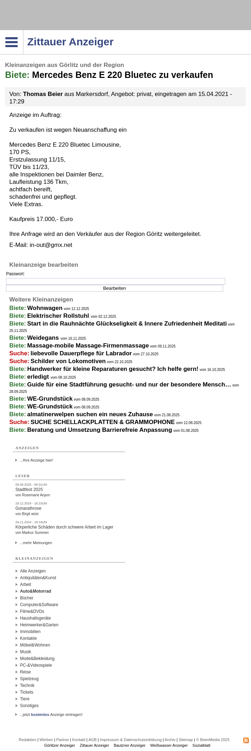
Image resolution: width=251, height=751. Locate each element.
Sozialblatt (202, 745)
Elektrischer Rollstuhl (59, 315)
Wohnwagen (45, 308)
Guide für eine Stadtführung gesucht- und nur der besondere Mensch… (129, 384)
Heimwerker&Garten (39, 625)
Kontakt (78, 740)
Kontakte (28, 638)
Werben (46, 740)
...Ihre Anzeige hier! (36, 460)
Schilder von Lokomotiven (68, 361)
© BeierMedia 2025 (212, 740)
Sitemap (186, 740)
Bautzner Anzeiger (130, 745)
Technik (27, 685)
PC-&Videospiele (36, 665)
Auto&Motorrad (35, 591)
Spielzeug (29, 679)
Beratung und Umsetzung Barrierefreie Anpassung (99, 430)
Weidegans (44, 337)
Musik (25, 652)
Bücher (26, 598)
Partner (62, 740)
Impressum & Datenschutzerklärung (131, 740)
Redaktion (27, 740)
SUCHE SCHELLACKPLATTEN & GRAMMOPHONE (102, 422)
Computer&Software (39, 604)
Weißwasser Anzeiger (169, 745)
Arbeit (25, 584)
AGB (93, 740)
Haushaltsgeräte (35, 618)
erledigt (39, 376)
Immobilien (30, 631)
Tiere (24, 699)
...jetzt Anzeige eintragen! (50, 714)
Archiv (170, 740)
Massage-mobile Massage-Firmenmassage (88, 345)
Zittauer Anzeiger (94, 745)
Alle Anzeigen (33, 571)
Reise (25, 672)
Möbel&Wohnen (35, 645)
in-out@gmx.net (51, 245)
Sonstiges (29, 705)
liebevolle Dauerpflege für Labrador (81, 353)
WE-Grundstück (50, 398)
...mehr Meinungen (35, 542)
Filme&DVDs (32, 611)
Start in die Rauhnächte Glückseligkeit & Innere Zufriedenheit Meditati (127, 323)
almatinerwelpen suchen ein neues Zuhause (90, 414)
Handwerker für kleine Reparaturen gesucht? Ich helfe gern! (113, 369)
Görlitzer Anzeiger (59, 745)
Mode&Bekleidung (37, 658)
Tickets (26, 692)
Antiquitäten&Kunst (38, 578)
